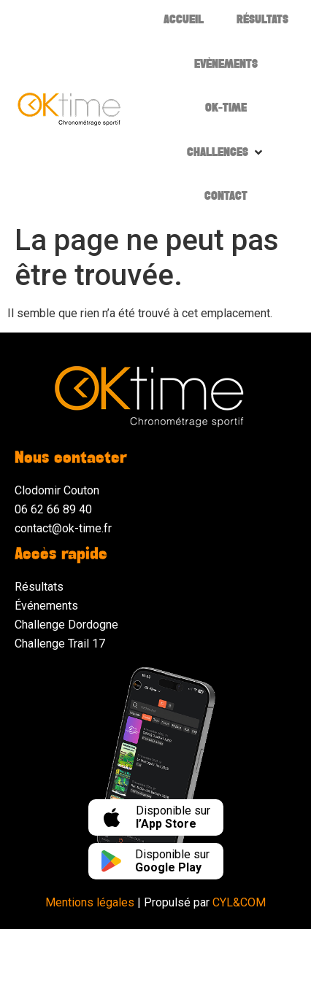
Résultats (39, 587)
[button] (226, 153)
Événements (46, 606)
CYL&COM (239, 902)
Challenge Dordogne (66, 624)
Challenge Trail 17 (60, 643)
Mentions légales (89, 902)
